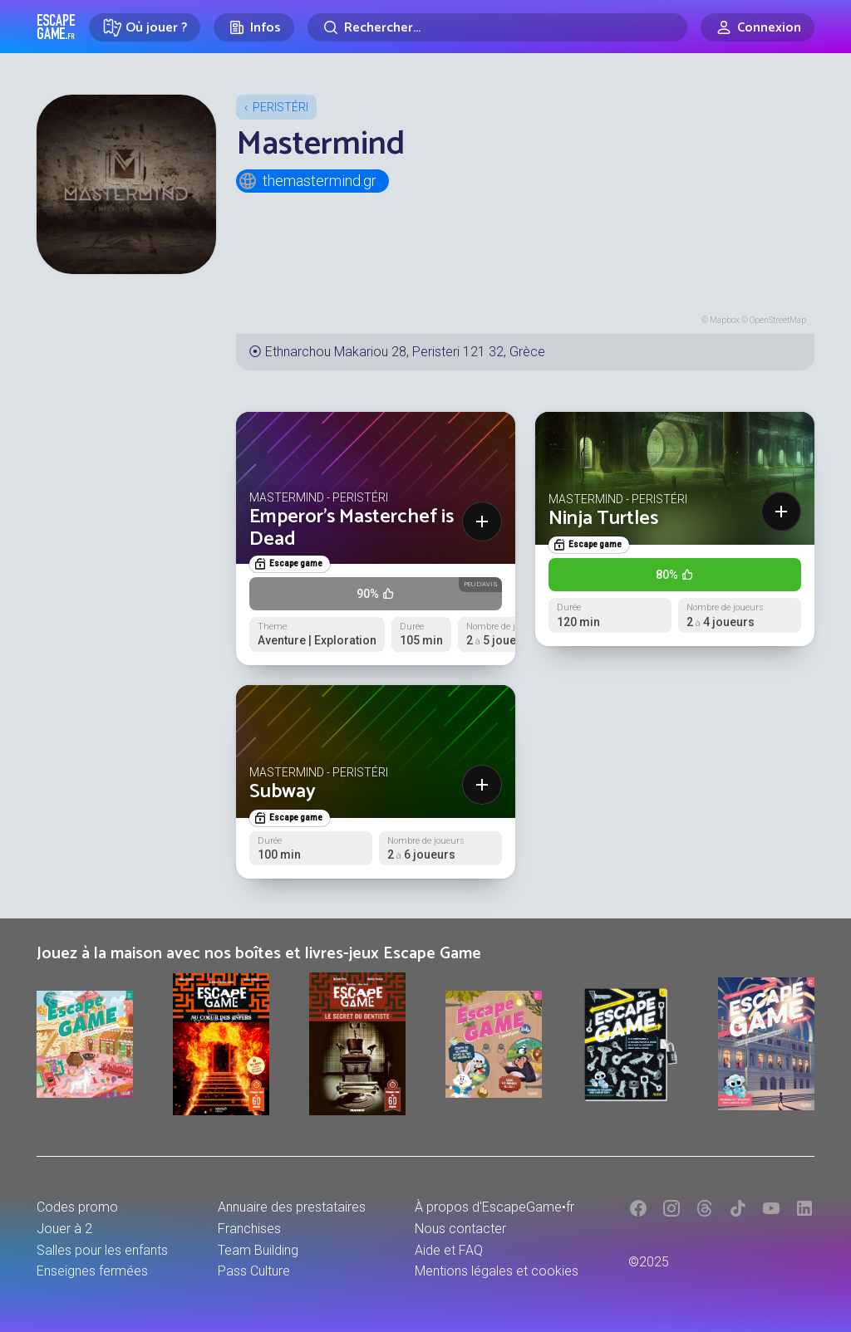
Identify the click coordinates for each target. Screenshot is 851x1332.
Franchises (249, 1229)
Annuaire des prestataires (292, 1207)
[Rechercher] (497, 27)
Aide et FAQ (449, 1250)
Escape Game (56, 26)
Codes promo (77, 1207)
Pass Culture (254, 1271)
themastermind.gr (307, 181)
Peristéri (280, 107)
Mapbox (725, 320)
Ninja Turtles (603, 518)
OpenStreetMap (778, 320)
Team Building (258, 1250)
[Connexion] (757, 27)
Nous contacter (460, 1229)
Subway (282, 792)
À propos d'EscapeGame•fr (494, 1207)
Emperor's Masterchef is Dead (351, 528)
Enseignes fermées (92, 1271)
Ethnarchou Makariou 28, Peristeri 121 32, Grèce (405, 352)
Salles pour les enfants (102, 1250)
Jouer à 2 (64, 1229)
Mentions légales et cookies (496, 1271)
